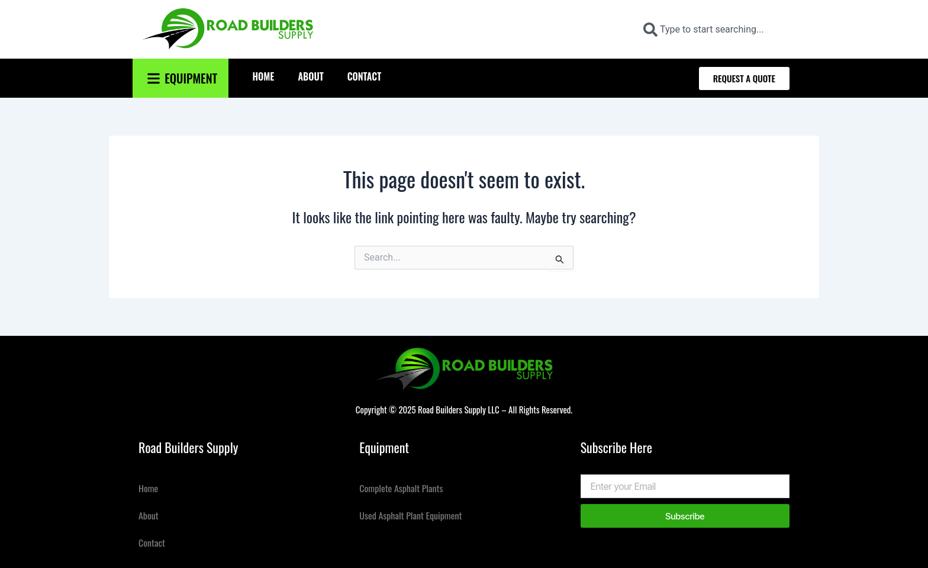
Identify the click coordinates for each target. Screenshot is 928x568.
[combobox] (712, 29)
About (310, 76)
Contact (364, 76)
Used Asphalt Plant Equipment (410, 515)
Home (263, 76)
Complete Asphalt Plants (401, 488)
